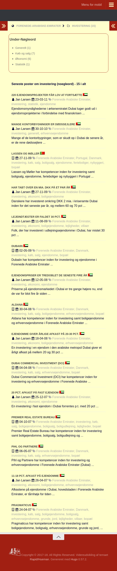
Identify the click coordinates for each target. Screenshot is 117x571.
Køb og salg (23, 53)
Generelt (21, 47)
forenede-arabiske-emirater (38, 25)
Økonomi (21, 58)
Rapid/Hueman (39, 559)
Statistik (20, 64)
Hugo (74, 559)
